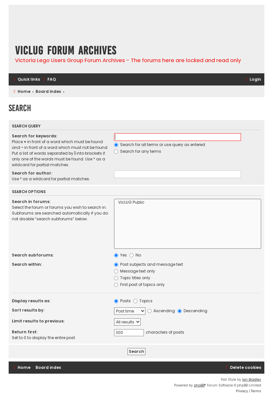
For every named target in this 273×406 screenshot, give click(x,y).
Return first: (24, 332)
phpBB (199, 385)
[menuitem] (49, 79)
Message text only (134, 271)
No (135, 255)
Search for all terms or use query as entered (159, 144)
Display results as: (31, 301)
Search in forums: (31, 201)
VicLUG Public (188, 202)
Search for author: (32, 173)
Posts (122, 301)
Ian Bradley (251, 379)
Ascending (161, 310)
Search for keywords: (34, 136)
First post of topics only (139, 284)
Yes (120, 255)
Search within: (27, 264)
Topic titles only (132, 277)
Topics (143, 301)
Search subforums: (33, 255)
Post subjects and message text (148, 264)
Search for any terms (137, 151)
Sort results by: (28, 310)
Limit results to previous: (38, 321)
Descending (192, 310)
